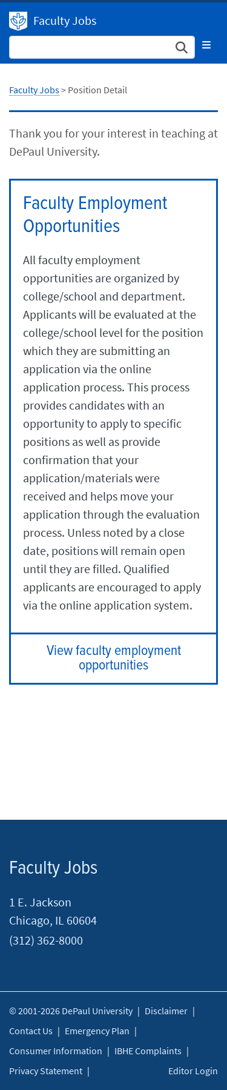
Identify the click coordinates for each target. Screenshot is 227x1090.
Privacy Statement (45, 1071)
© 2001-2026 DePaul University (71, 1011)
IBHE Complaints (148, 1051)
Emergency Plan (97, 1031)
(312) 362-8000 (46, 940)
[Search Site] (102, 47)
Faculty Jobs (64, 20)
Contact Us (31, 1031)
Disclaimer (166, 1011)
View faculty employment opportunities (114, 658)
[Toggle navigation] (206, 45)
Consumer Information (55, 1051)
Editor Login (193, 1071)
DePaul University (18, 21)
